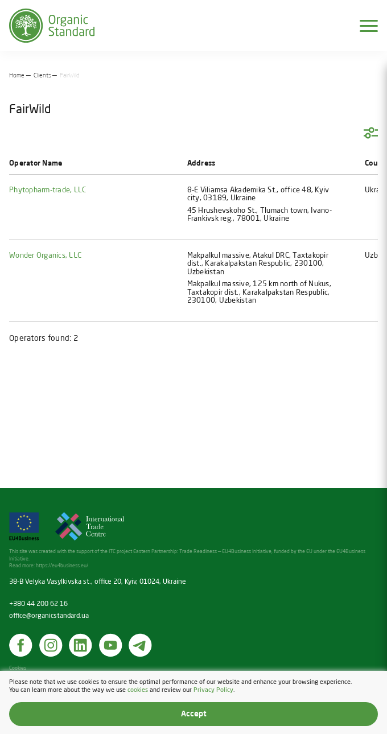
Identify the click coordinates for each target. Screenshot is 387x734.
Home (16, 76)
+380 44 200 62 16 (38, 604)
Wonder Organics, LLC (45, 255)
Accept (194, 714)
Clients (42, 76)
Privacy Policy (213, 689)
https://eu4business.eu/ (62, 565)
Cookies (17, 668)
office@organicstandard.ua (49, 616)
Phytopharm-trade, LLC (47, 190)
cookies (137, 689)
